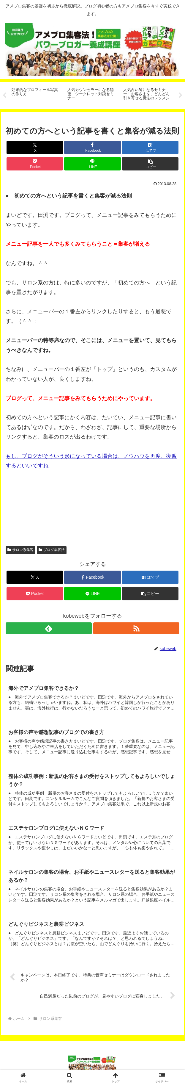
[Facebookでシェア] (92, 147)
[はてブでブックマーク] (150, 147)
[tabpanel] (36, 94)
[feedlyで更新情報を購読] (48, 628)
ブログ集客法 (52, 550)
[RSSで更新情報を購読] (136, 628)
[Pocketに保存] (35, 163)
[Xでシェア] (35, 147)
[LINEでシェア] (92, 163)
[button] (150, 163)
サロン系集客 (20, 550)
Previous (4, 95)
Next (181, 95)
